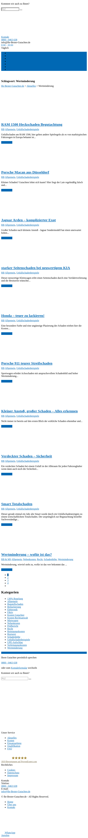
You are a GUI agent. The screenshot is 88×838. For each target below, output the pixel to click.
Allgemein (10, 129)
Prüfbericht (12, 626)
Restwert (11, 634)
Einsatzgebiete (14, 58)
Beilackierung (14, 607)
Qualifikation (13, 64)
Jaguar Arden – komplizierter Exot (28, 220)
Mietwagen (12, 620)
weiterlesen (6, 142)
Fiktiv (10, 612)
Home (10, 802)
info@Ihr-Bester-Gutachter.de (15, 42)
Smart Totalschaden (16, 504)
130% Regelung (15, 598)
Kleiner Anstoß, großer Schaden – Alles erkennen (39, 411)
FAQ (9, 61)
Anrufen (5, 835)
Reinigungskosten (16, 631)
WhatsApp (8, 832)
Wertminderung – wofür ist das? (26, 554)
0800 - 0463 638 (9, 39)
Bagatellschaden (15, 604)
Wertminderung (65, 559)
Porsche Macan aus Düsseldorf (25, 172)
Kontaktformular (19, 668)
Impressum (12, 775)
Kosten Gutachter (15, 615)
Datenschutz (13, 772)
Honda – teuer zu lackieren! (22, 316)
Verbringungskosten (17, 645)
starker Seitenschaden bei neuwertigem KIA (35, 268)
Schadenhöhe (50, 559)
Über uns (11, 66)
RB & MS (6, 559)
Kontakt (11, 69)
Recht (40, 559)
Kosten (10, 55)
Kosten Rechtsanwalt (17, 617)
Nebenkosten (29, 559)
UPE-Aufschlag (15, 642)
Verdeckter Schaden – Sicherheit (26, 456)
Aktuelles (12, 53)
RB (2, 129)
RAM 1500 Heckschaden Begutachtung (31, 124)
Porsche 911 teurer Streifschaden (26, 363)
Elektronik (12, 609)
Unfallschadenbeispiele (27, 129)
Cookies (11, 770)
